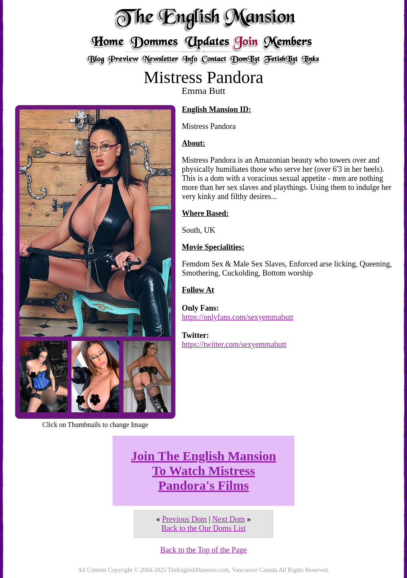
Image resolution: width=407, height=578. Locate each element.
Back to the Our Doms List (203, 528)
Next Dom (228, 519)
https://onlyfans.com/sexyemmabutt (237, 317)
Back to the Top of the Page (203, 550)
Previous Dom (184, 519)
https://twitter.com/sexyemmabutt (234, 344)
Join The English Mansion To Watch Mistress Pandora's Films (203, 470)
